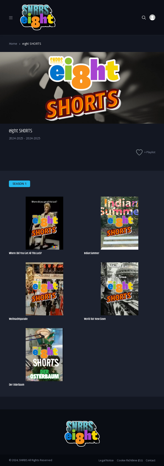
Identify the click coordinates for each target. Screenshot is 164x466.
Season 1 (20, 184)
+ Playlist (149, 152)
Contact (150, 460)
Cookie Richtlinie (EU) (130, 460)
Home (13, 44)
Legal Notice (106, 460)
